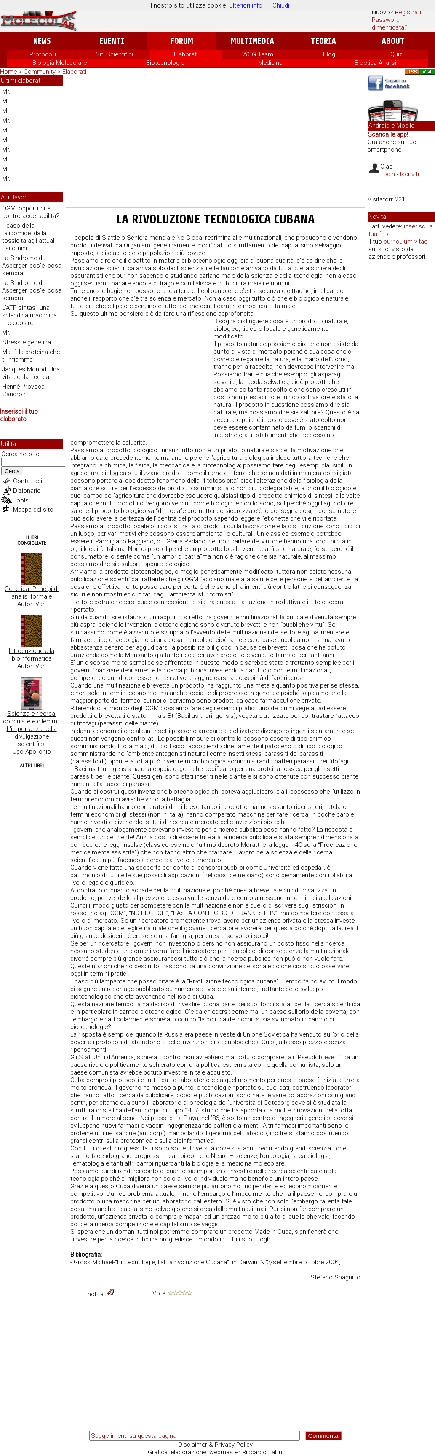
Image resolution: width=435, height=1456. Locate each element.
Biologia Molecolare (59, 63)
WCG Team (257, 54)
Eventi (111, 41)
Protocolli (42, 54)
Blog (329, 54)
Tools (21, 500)
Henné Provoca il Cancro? (25, 390)
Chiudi (280, 5)
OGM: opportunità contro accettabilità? (30, 212)
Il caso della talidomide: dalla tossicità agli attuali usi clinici (29, 237)
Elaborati (186, 54)
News (42, 41)
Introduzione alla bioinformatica (31, 654)
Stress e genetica (26, 342)
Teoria (323, 41)
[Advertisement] (215, 142)
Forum (181, 41)
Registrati (408, 12)
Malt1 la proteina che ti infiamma (31, 355)
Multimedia (252, 41)
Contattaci (27, 481)
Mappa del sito (33, 509)
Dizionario (27, 490)
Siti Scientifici (114, 54)
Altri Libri (32, 765)
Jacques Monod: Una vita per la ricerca (31, 373)
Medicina (270, 63)
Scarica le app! (388, 134)
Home (8, 71)
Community (40, 71)
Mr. (6, 91)
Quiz (396, 54)
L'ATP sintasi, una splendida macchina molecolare (29, 315)
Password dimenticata (388, 23)
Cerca (12, 471)
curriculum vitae (405, 241)
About (393, 41)
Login (387, 174)
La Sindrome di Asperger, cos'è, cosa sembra (31, 265)
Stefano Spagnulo (335, 1277)
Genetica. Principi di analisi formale (32, 592)
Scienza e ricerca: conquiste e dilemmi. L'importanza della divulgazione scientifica (31, 729)
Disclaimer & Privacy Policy (215, 1444)
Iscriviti (409, 174)
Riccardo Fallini (262, 1452)
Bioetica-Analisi (375, 63)
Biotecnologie (165, 63)
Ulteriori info (245, 5)
